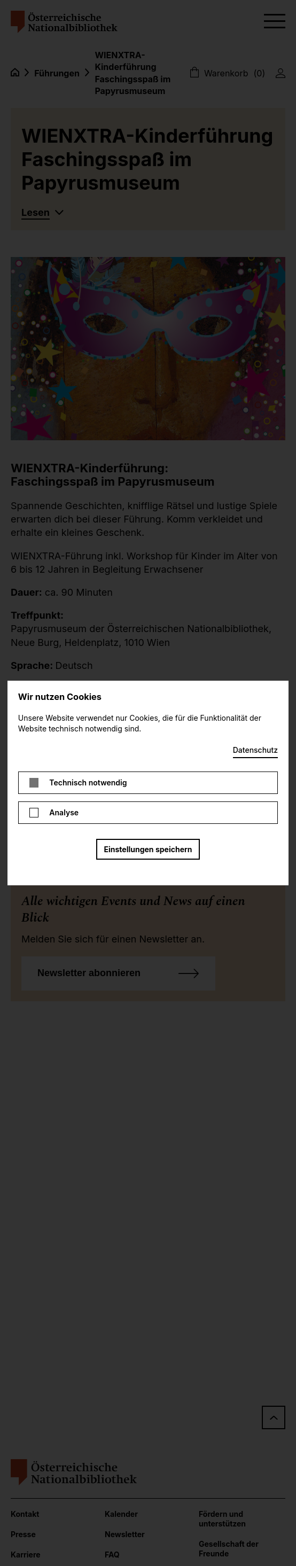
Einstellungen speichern (148, 849)
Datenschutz (255, 749)
